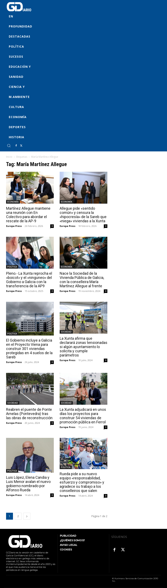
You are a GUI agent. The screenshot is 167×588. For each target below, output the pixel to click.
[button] (9, 145)
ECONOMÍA (13, 201)
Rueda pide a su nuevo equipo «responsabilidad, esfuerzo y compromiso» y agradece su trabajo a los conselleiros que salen (82, 482)
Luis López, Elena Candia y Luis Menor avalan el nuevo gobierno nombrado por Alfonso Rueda (28, 483)
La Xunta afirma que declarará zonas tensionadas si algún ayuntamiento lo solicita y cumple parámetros (83, 346)
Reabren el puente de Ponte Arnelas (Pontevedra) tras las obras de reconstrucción (29, 413)
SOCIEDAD (66, 331)
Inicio (9, 157)
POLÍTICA (12, 266)
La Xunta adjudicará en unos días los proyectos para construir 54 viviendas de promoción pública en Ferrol (83, 415)
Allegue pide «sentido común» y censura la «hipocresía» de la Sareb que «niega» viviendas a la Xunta (83, 214)
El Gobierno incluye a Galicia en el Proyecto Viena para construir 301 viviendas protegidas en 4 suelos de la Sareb (29, 348)
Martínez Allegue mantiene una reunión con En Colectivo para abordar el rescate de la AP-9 (28, 214)
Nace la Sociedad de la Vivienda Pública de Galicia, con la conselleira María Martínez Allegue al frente (82, 279)
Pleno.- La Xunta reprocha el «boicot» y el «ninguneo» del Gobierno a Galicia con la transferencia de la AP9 (29, 279)
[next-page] (26, 516)
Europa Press (14, 226)
